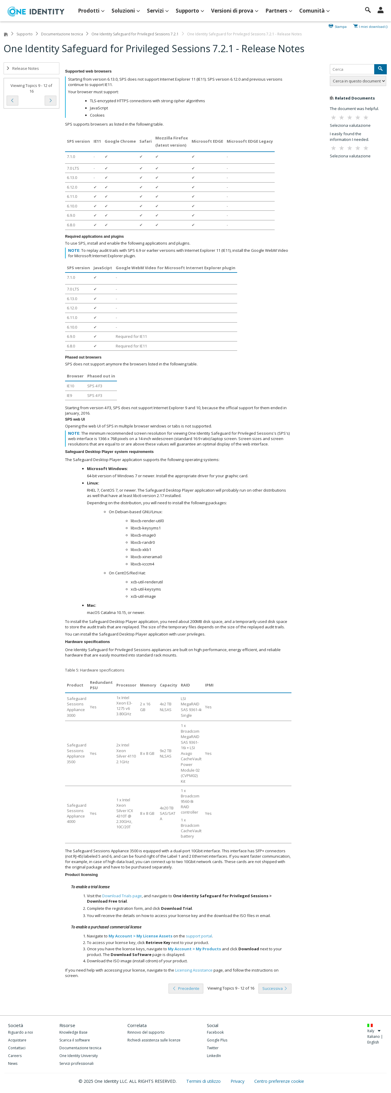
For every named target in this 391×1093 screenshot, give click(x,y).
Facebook (215, 1032)
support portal (199, 936)
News (12, 1063)
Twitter (213, 1047)
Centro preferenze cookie (279, 1081)
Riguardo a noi (20, 1032)
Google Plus (217, 1040)
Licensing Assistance (194, 970)
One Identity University (78, 1055)
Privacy (238, 1081)
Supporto (24, 34)
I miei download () (373, 26)
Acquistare (17, 1040)
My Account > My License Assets (140, 936)
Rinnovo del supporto (146, 1032)
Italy (374, 1030)
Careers (15, 1055)
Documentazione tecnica (62, 34)
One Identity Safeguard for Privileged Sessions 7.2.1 (135, 34)
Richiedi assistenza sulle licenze (154, 1040)
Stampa (341, 26)
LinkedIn (214, 1055)
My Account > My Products (194, 949)
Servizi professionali (76, 1063)
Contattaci (16, 1047)
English (373, 1042)
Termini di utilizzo (204, 1081)
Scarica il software (74, 1040)
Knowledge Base (73, 1032)
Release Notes (22, 68)
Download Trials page (122, 895)
